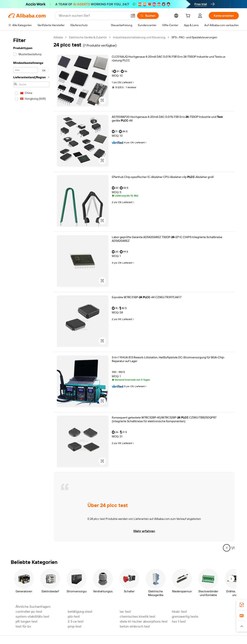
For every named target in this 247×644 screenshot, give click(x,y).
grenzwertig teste (185, 616)
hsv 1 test (179, 621)
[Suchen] (148, 15)
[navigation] (31, 294)
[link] (241, 605)
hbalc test (179, 612)
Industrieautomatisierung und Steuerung (139, 37)
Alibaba (58, 37)
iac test (125, 612)
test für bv (23, 626)
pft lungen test (26, 621)
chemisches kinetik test (137, 616)
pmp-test (75, 626)
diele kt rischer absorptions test (144, 621)
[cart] (189, 16)
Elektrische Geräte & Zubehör (88, 37)
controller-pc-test (29, 612)
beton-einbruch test (135, 626)
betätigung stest (80, 612)
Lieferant (128, 82)
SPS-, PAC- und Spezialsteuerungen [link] (194, 37)
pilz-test (74, 616)
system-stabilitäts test (32, 616)
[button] (132, 15)
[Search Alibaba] (93, 15)
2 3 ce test (76, 621)
